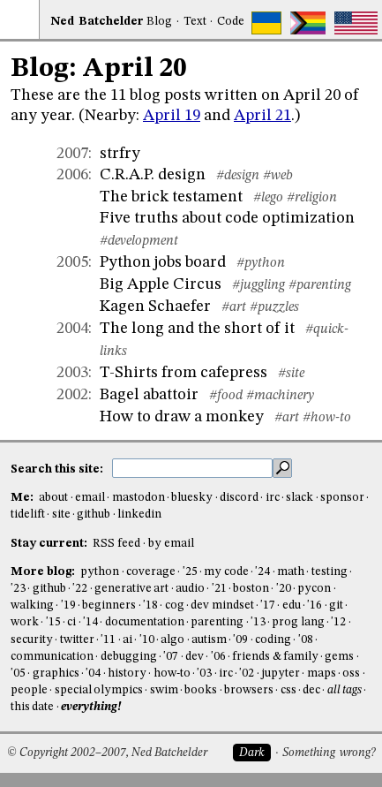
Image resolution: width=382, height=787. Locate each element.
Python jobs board (163, 262)
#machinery (280, 396)
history (127, 673)
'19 (68, 605)
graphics (56, 673)
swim (164, 690)
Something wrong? (328, 753)
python (99, 572)
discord (239, 497)
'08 (305, 640)
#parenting (319, 285)
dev (194, 656)
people (29, 690)
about (53, 497)
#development (139, 241)
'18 (150, 605)
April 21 (262, 116)
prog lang (298, 622)
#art (233, 307)
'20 (283, 588)
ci (71, 622)
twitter (77, 640)
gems (339, 656)
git (336, 605)
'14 (90, 622)
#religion (312, 198)
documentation (144, 622)
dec (311, 690)
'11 (108, 640)
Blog (159, 21)
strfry (120, 154)
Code (230, 21)
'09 (240, 640)
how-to (172, 673)
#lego (268, 198)
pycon (314, 588)
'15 (53, 622)
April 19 (171, 116)
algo (172, 640)
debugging (129, 656)
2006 (72, 175)
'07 (170, 656)
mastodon (138, 497)
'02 (246, 673)
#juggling (258, 285)
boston (251, 588)
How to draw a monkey (182, 417)
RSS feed (116, 543)
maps (321, 673)
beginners (109, 605)
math (290, 572)
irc (273, 497)
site (61, 514)
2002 (72, 395)
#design (237, 176)
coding (273, 640)
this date (32, 707)
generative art (131, 588)
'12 (338, 622)
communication (52, 656)
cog (174, 605)
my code (226, 572)
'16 (314, 605)
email (90, 497)
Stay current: (50, 543)
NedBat (97, 21)
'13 (258, 622)
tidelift (28, 514)
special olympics (99, 690)
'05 (18, 673)
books (200, 690)
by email (171, 543)
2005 (72, 262)
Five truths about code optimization (227, 218)
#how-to (327, 418)
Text (195, 21)
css (288, 690)
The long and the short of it (197, 329)
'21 (219, 588)
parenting (217, 622)
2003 (72, 373)
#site (291, 374)
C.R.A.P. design (153, 175)
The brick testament (171, 197)
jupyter (280, 673)
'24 (262, 572)
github (93, 514)
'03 (204, 673)
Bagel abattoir (149, 395)
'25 (190, 572)
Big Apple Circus (160, 284)
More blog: (44, 572)
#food (226, 396)
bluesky (192, 497)
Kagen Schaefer (155, 306)
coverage (151, 572)
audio (190, 588)
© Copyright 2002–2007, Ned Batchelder (107, 753)
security (32, 640)
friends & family (275, 656)
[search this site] (192, 468)
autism (209, 640)
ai (127, 640)
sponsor (342, 497)
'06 (218, 656)
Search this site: (58, 468)
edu (291, 605)
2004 (72, 329)
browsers (248, 690)
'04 (93, 673)
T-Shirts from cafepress (183, 373)
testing (329, 572)
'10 (146, 640)
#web (278, 176)
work (25, 622)
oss (351, 673)
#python (260, 263)
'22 (79, 588)
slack (299, 497)
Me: (23, 497)
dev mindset (222, 605)
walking (32, 605)
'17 (267, 605)
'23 (18, 588)
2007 (72, 154)
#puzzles (274, 307)
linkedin (139, 514)
